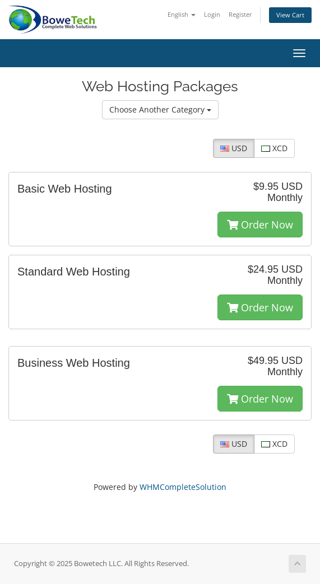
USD (233, 148)
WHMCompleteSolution (183, 487)
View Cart (290, 15)
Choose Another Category (160, 109)
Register (240, 14)
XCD (274, 148)
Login (212, 14)
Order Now (260, 224)
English (182, 14)
